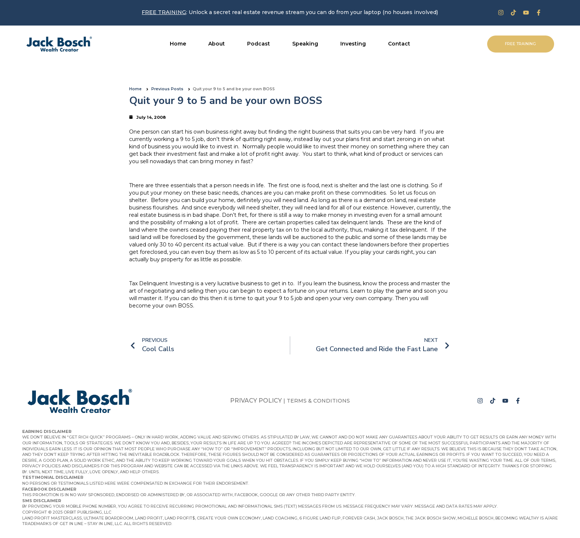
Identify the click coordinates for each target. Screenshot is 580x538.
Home (135, 89)
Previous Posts (167, 89)
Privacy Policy (256, 400)
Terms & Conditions (318, 400)
